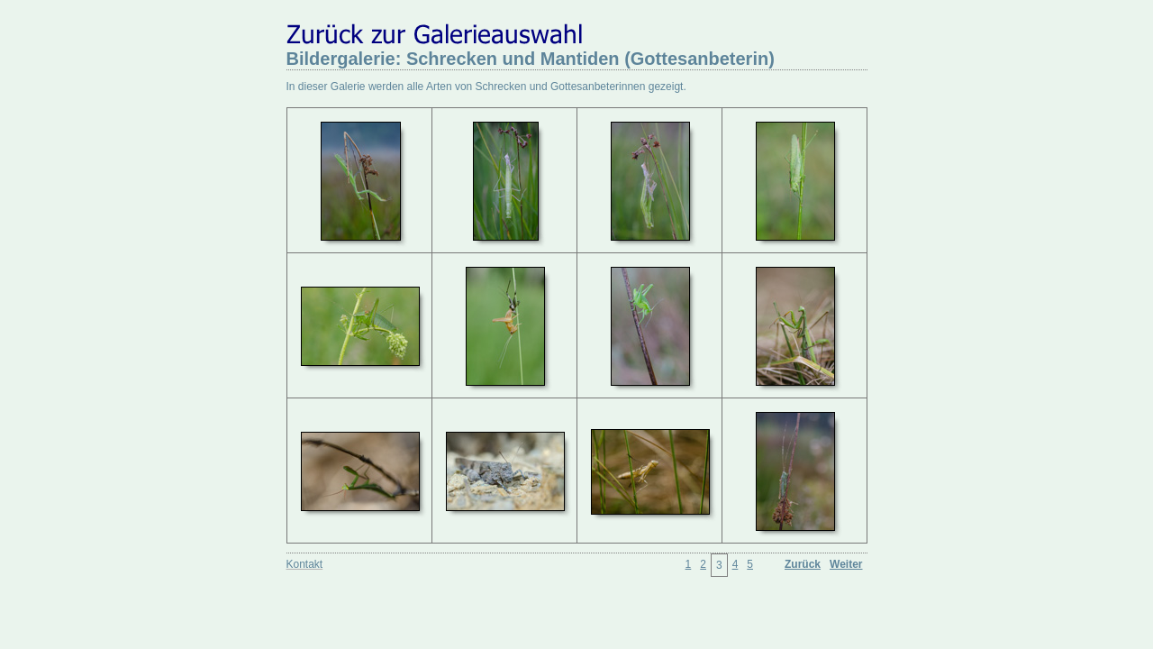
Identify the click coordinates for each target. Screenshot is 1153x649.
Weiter (846, 564)
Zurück (803, 564)
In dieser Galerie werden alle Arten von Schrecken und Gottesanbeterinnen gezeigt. (486, 86)
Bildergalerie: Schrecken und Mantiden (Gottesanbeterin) (530, 59)
